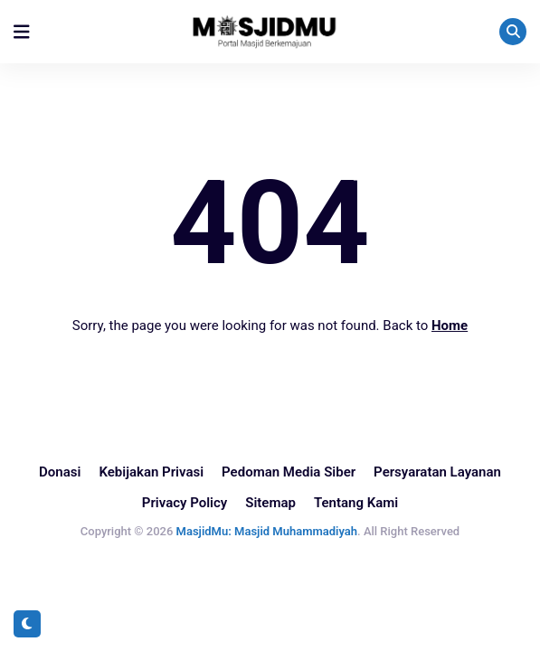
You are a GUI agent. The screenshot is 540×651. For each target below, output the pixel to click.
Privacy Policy (184, 503)
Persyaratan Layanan (437, 472)
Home (449, 325)
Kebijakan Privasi (151, 472)
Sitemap (270, 503)
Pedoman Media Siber (288, 472)
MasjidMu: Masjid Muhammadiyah (266, 531)
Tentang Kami (356, 503)
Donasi (60, 472)
